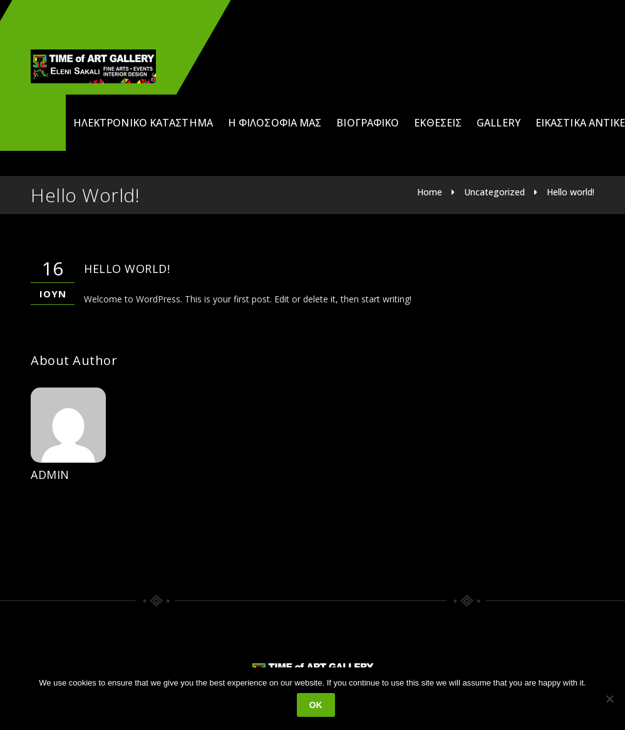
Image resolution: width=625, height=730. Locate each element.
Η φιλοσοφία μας (275, 123)
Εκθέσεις (438, 123)
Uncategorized (494, 192)
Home (429, 192)
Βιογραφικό (367, 123)
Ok (316, 705)
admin (50, 474)
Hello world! (570, 192)
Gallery (498, 123)
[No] (609, 698)
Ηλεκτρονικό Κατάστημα (143, 123)
